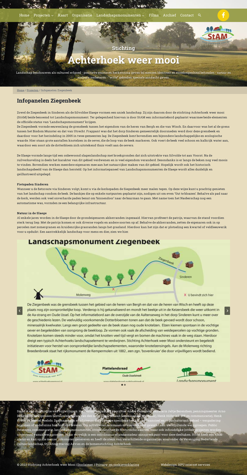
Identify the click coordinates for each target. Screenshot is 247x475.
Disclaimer (85, 465)
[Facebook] (223, 15)
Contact (187, 15)
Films (154, 15)
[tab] (122, 385)
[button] (200, 15)
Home (24, 15)
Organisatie (82, 15)
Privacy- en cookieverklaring (117, 465)
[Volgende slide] (227, 311)
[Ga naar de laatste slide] (19, 311)
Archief (169, 15)
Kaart (63, 15)
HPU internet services (194, 465)
